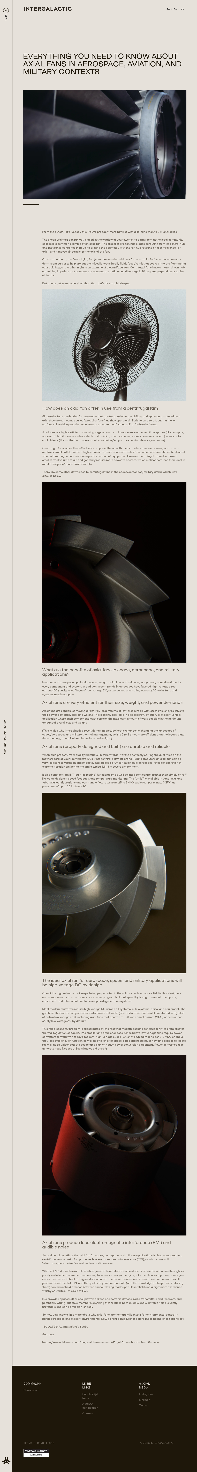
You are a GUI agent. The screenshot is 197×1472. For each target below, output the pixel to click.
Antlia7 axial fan (124, 763)
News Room (31, 1390)
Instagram (146, 1394)
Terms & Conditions (39, 1443)
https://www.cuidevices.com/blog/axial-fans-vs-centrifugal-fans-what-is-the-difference (100, 1342)
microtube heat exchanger (119, 730)
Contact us (175, 8)
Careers (87, 1413)
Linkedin (144, 1400)
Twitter (143, 1405)
